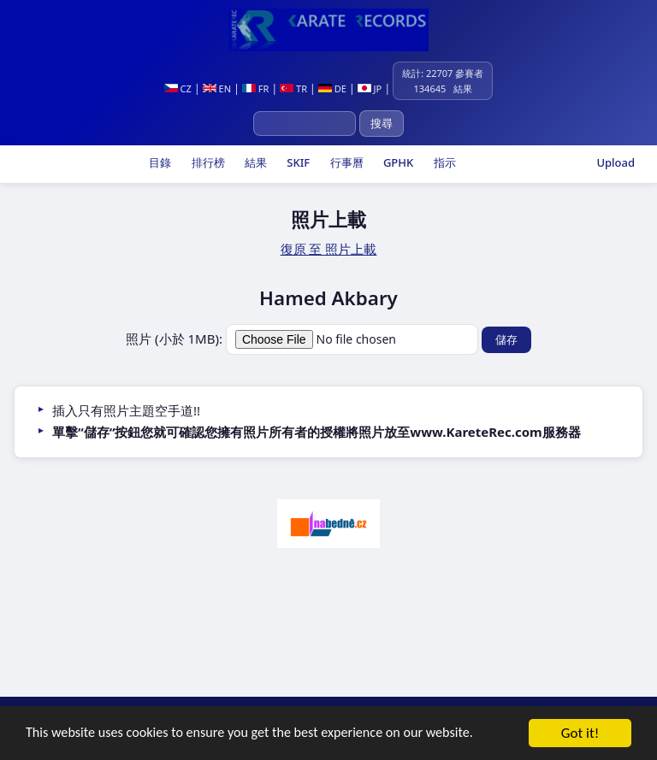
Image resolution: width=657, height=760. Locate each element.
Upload (615, 162)
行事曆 (345, 162)
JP (370, 88)
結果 (254, 162)
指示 (442, 162)
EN (217, 88)
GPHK (397, 162)
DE (332, 88)
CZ (178, 88)
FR (255, 88)
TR (293, 88)
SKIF (297, 162)
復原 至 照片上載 (329, 248)
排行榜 (206, 162)
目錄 (158, 162)
